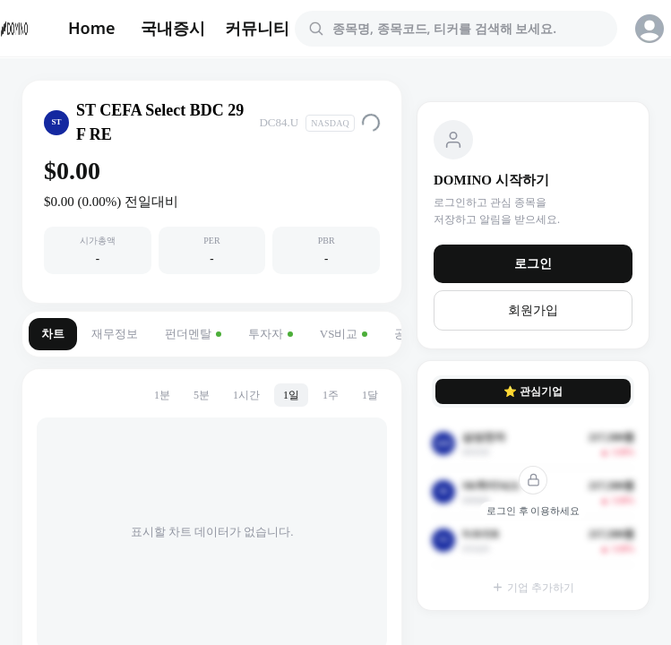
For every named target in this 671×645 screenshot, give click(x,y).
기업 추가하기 (533, 587)
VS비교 (344, 333)
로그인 (533, 264)
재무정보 (114, 333)
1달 (370, 395)
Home (92, 28)
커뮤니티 (257, 28)
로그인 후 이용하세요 (533, 510)
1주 (331, 395)
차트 (53, 333)
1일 (291, 395)
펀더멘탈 (193, 333)
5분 (202, 395)
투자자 (270, 333)
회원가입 (533, 310)
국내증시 (173, 28)
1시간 (246, 395)
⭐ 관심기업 (533, 391)
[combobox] (467, 29)
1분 (162, 395)
